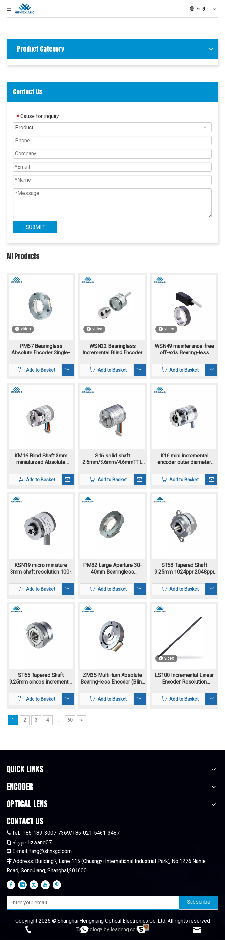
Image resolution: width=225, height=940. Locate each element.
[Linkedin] (22, 884)
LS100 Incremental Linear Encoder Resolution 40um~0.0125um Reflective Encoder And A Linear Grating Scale (184, 678)
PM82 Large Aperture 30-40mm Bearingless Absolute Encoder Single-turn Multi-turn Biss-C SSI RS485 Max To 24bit (112, 568)
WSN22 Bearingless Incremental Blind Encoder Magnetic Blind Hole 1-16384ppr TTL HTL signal (112, 349)
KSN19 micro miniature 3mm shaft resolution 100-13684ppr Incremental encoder (40, 568)
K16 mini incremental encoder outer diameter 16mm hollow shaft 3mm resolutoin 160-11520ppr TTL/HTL (184, 459)
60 (70, 720)
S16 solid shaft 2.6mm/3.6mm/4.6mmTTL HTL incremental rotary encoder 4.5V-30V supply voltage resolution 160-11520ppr (112, 459)
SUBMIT (35, 227)
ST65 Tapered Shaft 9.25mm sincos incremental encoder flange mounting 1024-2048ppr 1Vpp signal (40, 678)
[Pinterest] (57, 884)
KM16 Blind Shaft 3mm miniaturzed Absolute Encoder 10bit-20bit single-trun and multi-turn (40, 459)
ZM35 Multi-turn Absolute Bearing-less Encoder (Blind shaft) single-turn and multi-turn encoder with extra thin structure (112, 678)
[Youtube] (45, 884)
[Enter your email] (91, 902)
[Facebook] (11, 884)
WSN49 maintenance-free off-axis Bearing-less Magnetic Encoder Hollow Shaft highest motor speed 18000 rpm (184, 349)
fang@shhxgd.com (50, 851)
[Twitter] (34, 884)
